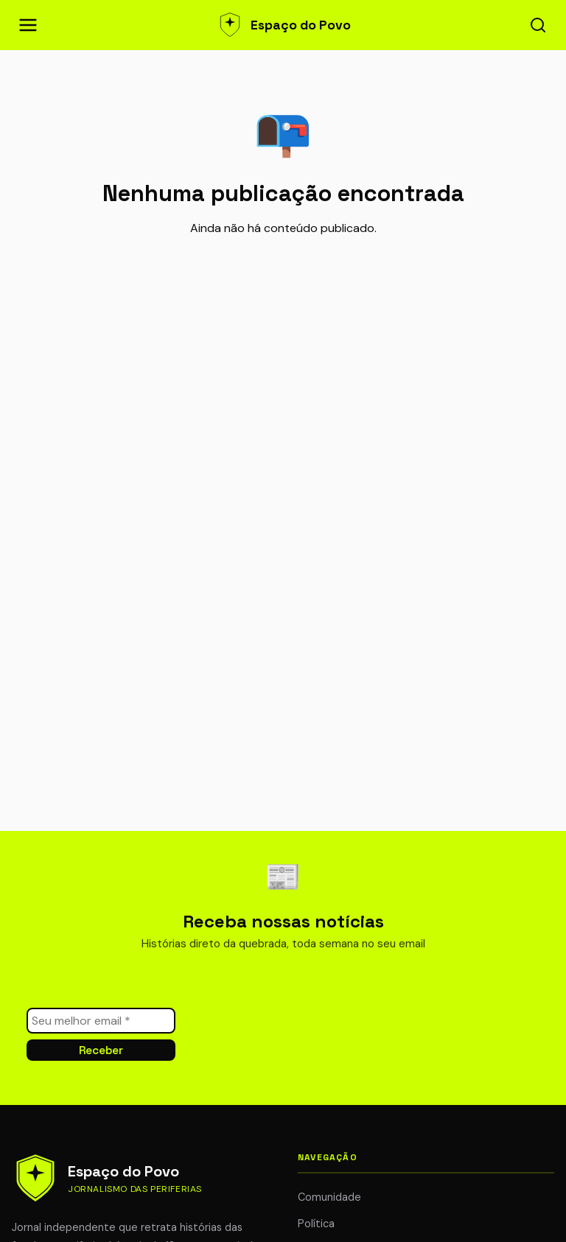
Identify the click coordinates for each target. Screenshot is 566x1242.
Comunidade (329, 1197)
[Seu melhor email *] (101, 1021)
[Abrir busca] (538, 25)
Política (316, 1223)
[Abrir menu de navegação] (28, 25)
